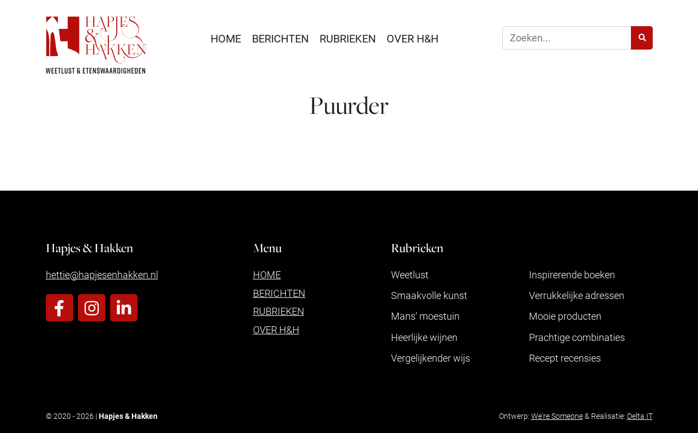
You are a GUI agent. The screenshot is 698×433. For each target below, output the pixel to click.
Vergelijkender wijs (430, 357)
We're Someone (557, 416)
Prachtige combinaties (577, 337)
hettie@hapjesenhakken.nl (102, 274)
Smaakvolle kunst (429, 295)
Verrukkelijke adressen (576, 295)
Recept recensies (565, 357)
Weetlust (410, 274)
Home (225, 38)
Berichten (280, 38)
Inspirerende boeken (572, 274)
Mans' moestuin (425, 315)
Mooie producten (565, 315)
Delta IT (640, 416)
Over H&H (412, 38)
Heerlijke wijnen (424, 337)
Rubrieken (348, 38)
